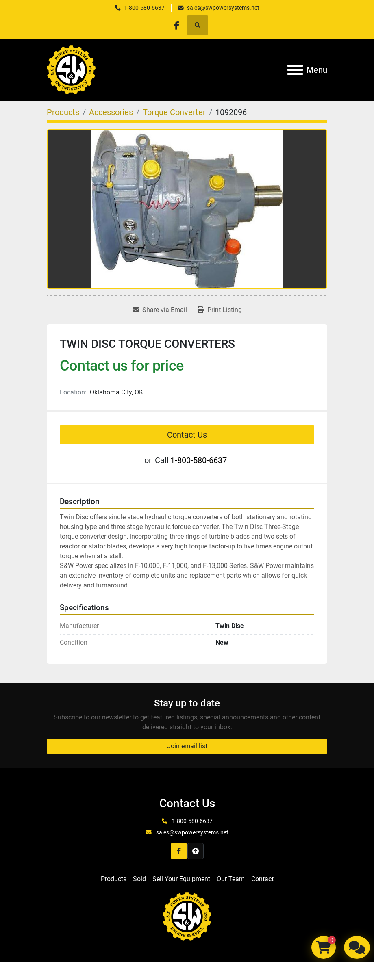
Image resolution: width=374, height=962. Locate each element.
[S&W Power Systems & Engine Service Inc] (187, 916)
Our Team (231, 879)
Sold (139, 879)
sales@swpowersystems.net (223, 7)
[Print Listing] (219, 310)
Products (113, 879)
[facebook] (176, 25)
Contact (262, 879)
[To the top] (195, 851)
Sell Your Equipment (181, 879)
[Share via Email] (159, 310)
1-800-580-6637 (144, 7)
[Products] (63, 112)
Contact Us (187, 435)
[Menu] (295, 70)
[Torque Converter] (174, 112)
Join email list (187, 746)
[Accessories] (111, 112)
